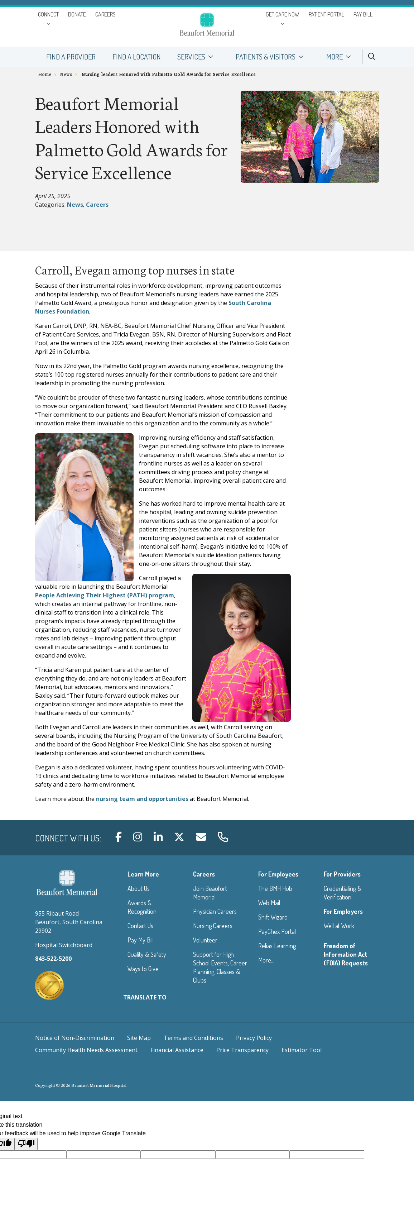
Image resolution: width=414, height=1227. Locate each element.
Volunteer (205, 940)
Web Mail (269, 903)
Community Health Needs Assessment (86, 1050)
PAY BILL (362, 14)
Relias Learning (277, 946)
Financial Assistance (176, 1050)
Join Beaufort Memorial (210, 892)
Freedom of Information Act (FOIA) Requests (346, 954)
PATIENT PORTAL (326, 14)
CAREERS (105, 14)
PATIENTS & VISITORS (272, 54)
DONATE (77, 14)
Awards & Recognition (142, 907)
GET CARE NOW (282, 14)
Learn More (143, 874)
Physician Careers (215, 911)
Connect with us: (68, 838)
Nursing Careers (212, 926)
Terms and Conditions (193, 1038)
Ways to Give (143, 969)
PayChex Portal (277, 931)
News (75, 205)
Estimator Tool (301, 1050)
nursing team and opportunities (142, 799)
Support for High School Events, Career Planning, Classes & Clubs (220, 967)
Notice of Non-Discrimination (74, 1038)
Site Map (139, 1038)
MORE (341, 54)
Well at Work (339, 926)
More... (266, 960)
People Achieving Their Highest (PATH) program (104, 595)
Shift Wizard (273, 917)
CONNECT (48, 14)
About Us (138, 888)
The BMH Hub (275, 888)
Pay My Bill (140, 940)
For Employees (278, 874)
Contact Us (140, 926)
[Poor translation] (26, 1144)
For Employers (343, 911)
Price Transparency (242, 1050)
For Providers (342, 874)
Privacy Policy (254, 1038)
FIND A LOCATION (136, 54)
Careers (97, 205)
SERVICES (198, 54)
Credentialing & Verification (342, 892)
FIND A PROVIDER (71, 54)
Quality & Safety (146, 954)
